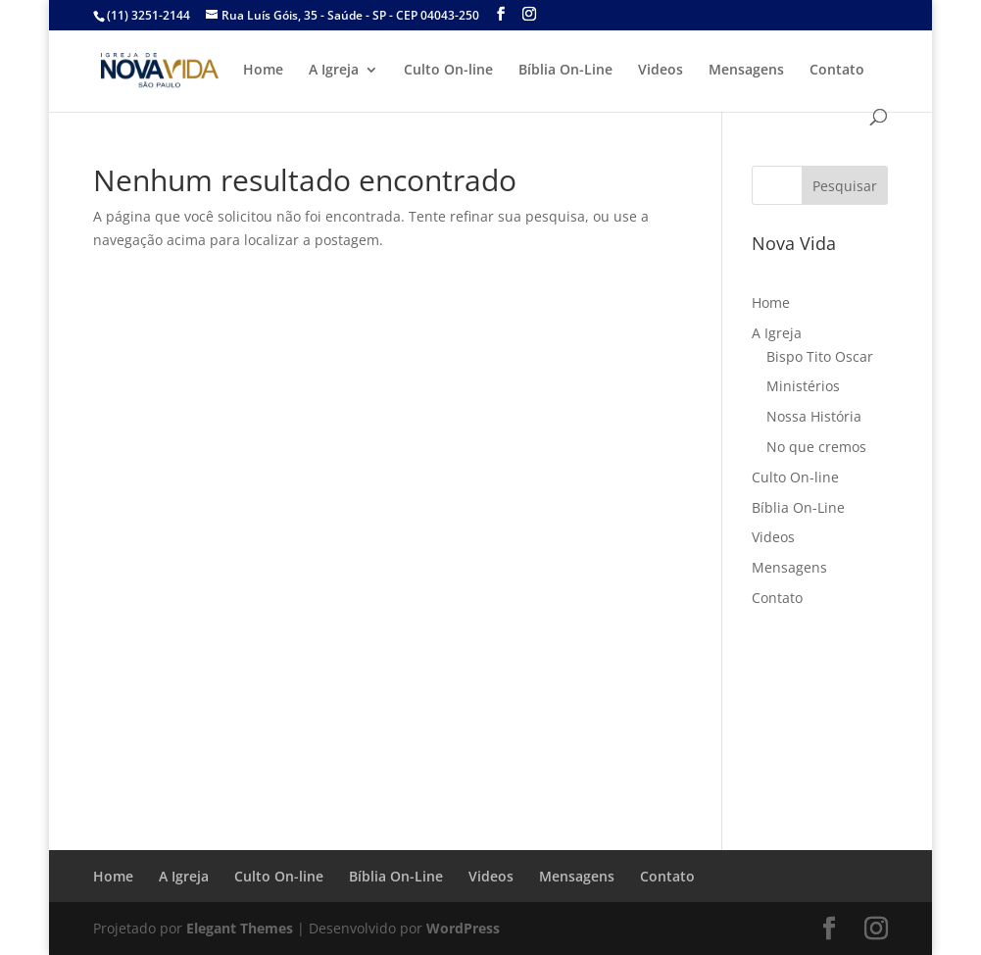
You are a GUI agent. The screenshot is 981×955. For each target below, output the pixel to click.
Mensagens (746, 70)
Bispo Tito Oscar (819, 356)
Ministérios (803, 386)
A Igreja (334, 70)
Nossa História (813, 416)
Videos (660, 70)
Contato (836, 70)
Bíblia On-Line (565, 70)
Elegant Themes (239, 928)
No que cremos (816, 446)
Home (263, 70)
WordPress (463, 928)
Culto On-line (448, 70)
